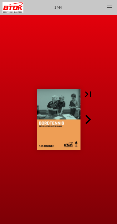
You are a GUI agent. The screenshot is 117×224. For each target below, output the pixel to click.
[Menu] (109, 7)
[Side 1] (58, 7)
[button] (87, 94)
